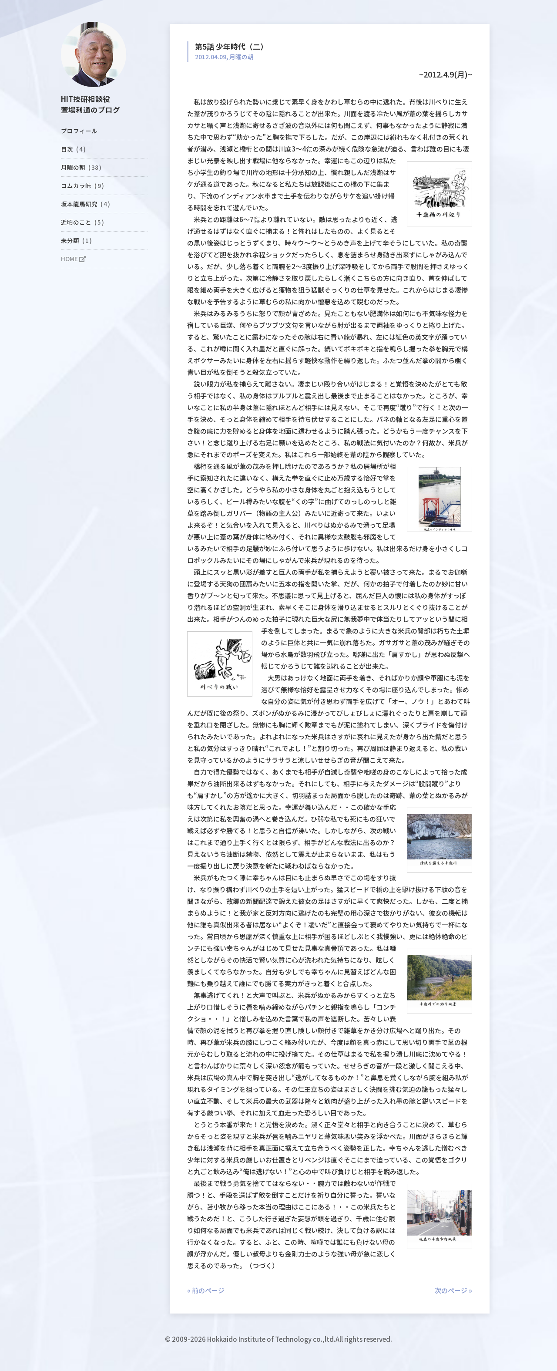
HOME (73, 258)
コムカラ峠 (82, 185)
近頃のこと (82, 222)
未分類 (76, 240)
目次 (73, 149)
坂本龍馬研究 (85, 203)
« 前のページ (206, 1290)
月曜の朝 (81, 167)
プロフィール (79, 130)
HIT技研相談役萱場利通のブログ (90, 104)
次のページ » (453, 1290)
